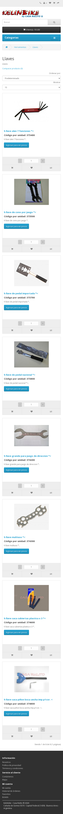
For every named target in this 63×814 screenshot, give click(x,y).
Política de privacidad (11, 765)
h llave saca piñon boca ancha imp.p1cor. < (28, 699)
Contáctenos (7, 776)
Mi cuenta (6, 788)
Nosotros (6, 762)
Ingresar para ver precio (16, 145)
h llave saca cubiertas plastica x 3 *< (25, 618)
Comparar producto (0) (12, 68)
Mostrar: (57, 82)
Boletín (5, 797)
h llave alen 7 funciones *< (19, 130)
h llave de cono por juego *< (20, 212)
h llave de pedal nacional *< (19, 374)
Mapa (4, 779)
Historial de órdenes (11, 791)
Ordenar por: (55, 73)
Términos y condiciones (12, 768)
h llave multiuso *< (14, 537)
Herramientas (20, 47)
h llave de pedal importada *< (21, 293)
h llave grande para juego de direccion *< (27, 455)
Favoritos (6, 794)
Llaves (35, 47)
